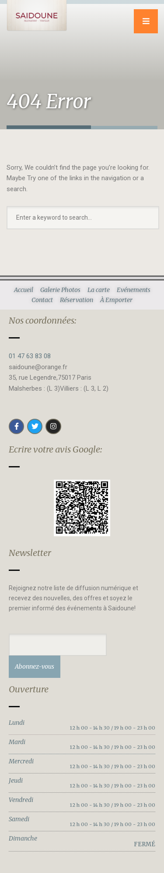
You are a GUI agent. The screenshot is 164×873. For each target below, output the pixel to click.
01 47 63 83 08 (30, 356)
